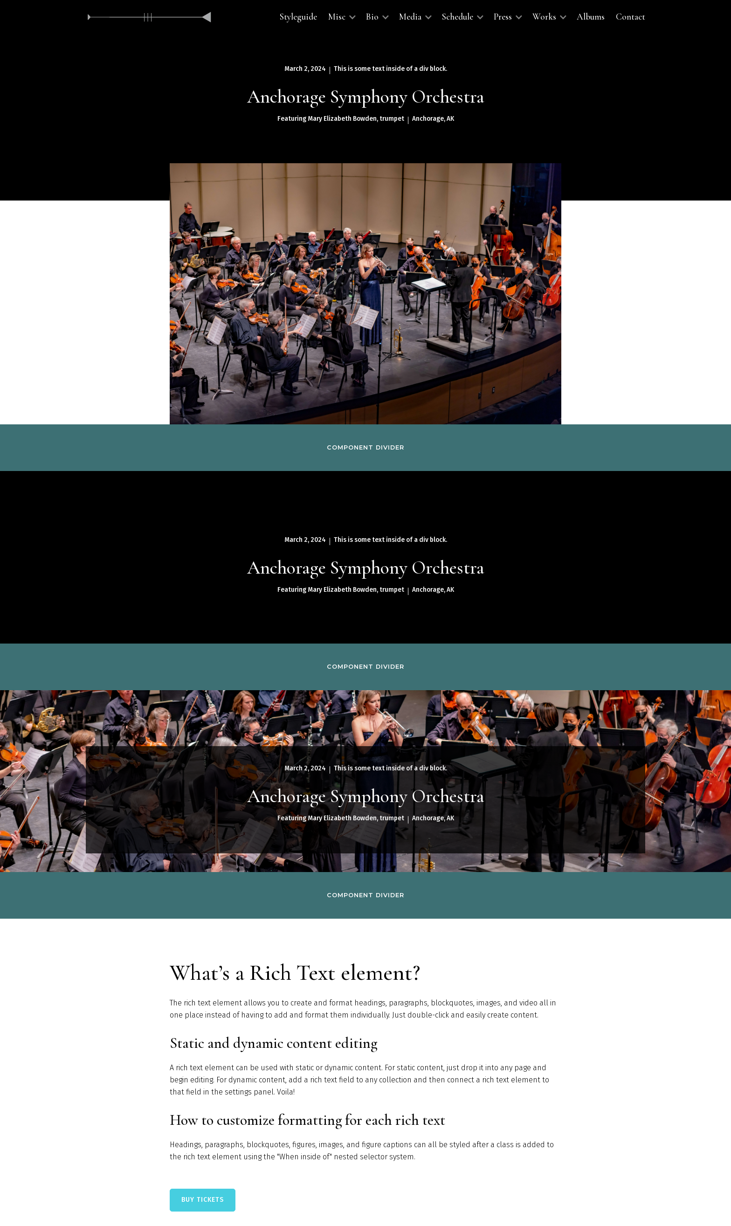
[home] (150, 17)
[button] (341, 17)
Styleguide (298, 16)
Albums (591, 16)
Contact (630, 16)
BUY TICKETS (202, 1200)
